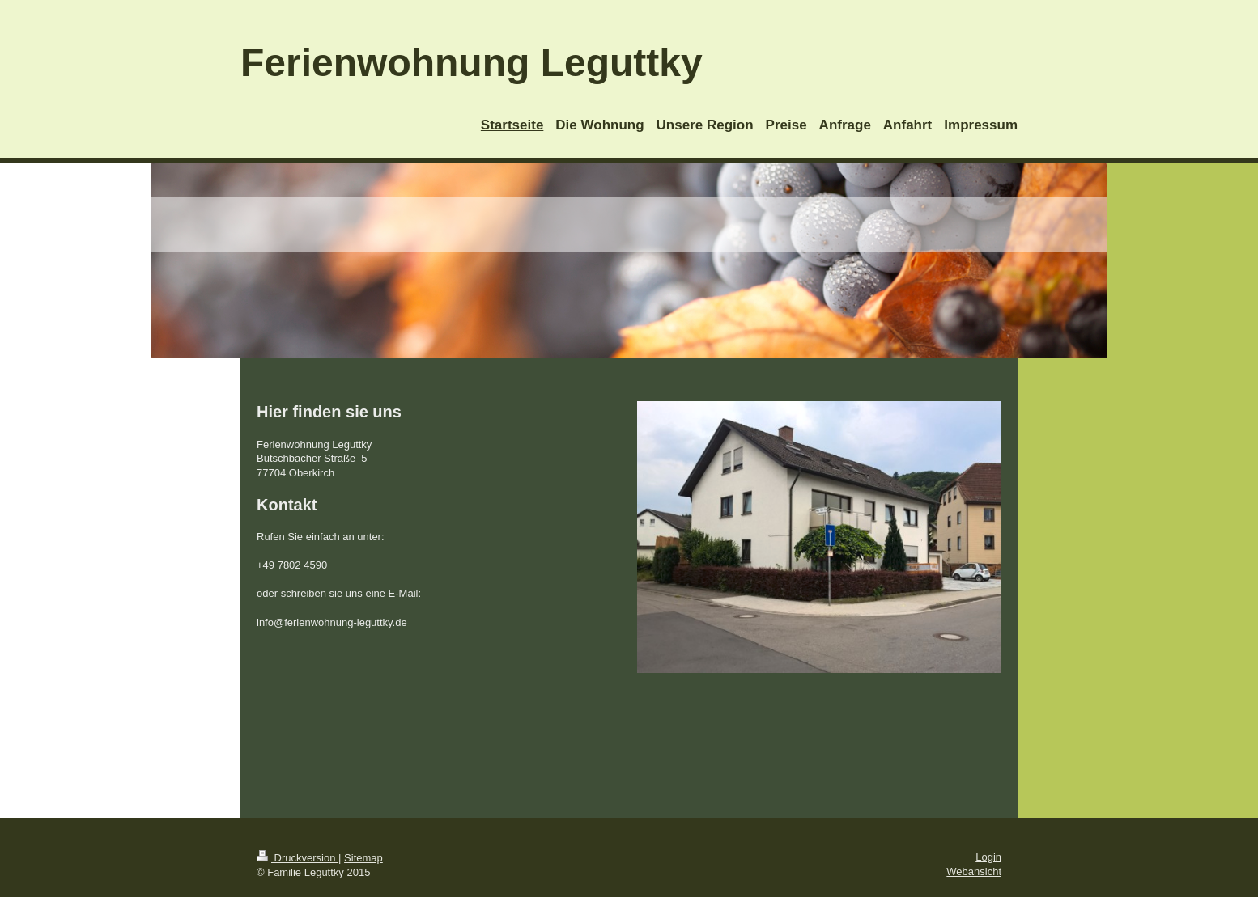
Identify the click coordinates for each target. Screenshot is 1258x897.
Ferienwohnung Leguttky (471, 62)
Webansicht (973, 871)
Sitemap (363, 858)
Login (988, 857)
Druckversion (297, 858)
